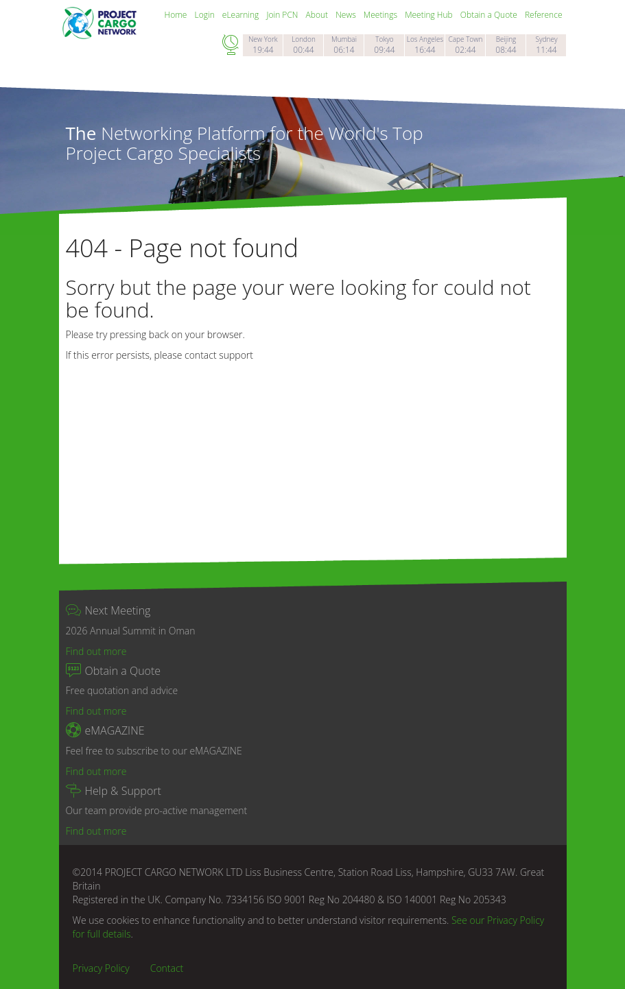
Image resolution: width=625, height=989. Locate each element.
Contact (167, 968)
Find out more (96, 651)
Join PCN (283, 15)
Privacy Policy (101, 968)
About (318, 15)
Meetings (381, 15)
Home (177, 15)
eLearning (241, 15)
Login (206, 15)
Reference (544, 15)
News (346, 15)
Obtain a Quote (489, 15)
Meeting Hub (430, 15)
